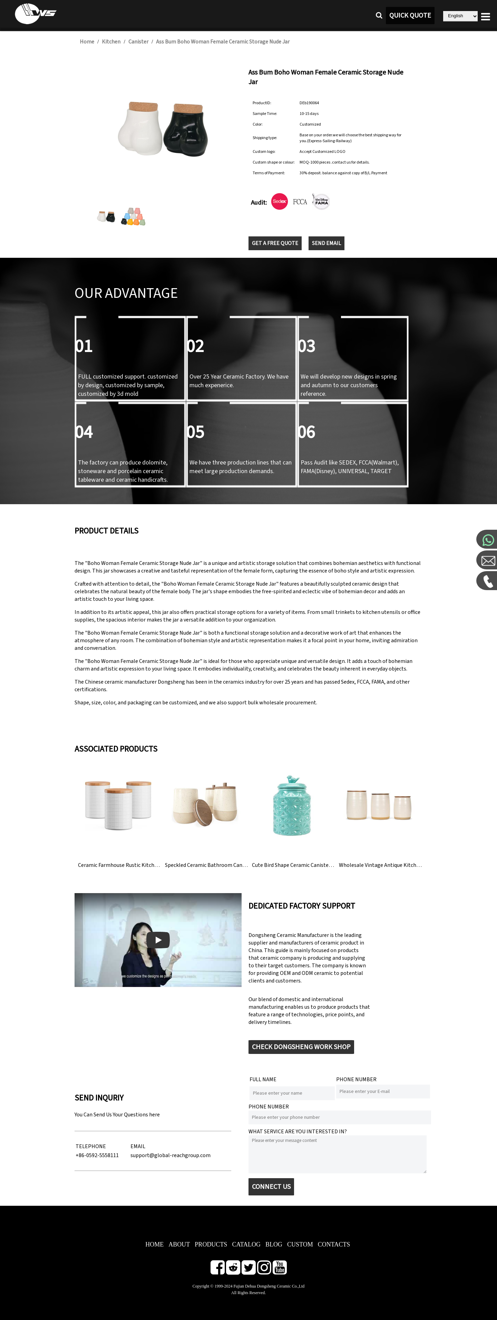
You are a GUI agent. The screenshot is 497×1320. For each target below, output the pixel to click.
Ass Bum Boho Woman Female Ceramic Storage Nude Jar (223, 42)
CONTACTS (334, 1244)
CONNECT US (271, 1187)
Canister (138, 42)
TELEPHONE (91, 1146)
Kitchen (111, 42)
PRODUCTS (211, 1244)
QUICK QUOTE (410, 15)
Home (87, 42)
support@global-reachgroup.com (170, 1155)
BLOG (273, 1244)
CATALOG (246, 1244)
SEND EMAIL (326, 243)
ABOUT (179, 1244)
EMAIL (137, 1146)
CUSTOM (300, 1244)
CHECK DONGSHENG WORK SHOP (301, 1047)
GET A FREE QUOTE (275, 243)
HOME (154, 1244)
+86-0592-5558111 (97, 1155)
